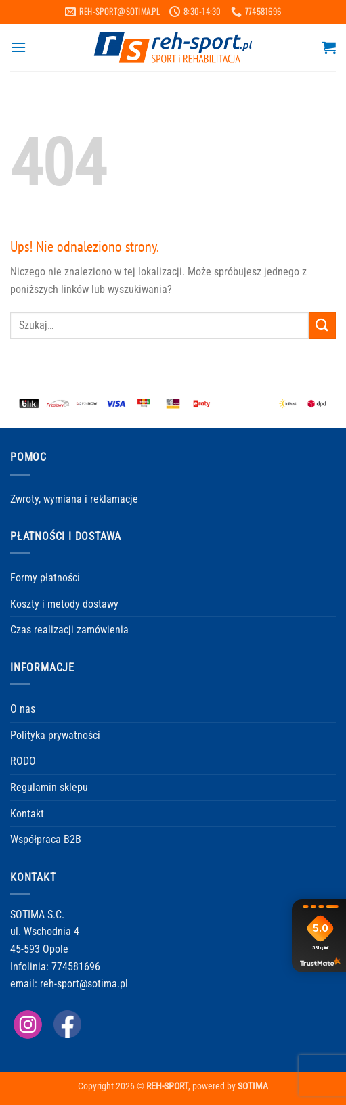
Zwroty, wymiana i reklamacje (74, 499)
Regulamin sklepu (49, 787)
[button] (18, 47)
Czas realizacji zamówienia (69, 629)
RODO (23, 760)
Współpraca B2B (45, 839)
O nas (22, 708)
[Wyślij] (322, 325)
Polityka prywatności (55, 735)
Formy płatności (45, 577)
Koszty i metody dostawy (64, 603)
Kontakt (27, 813)
